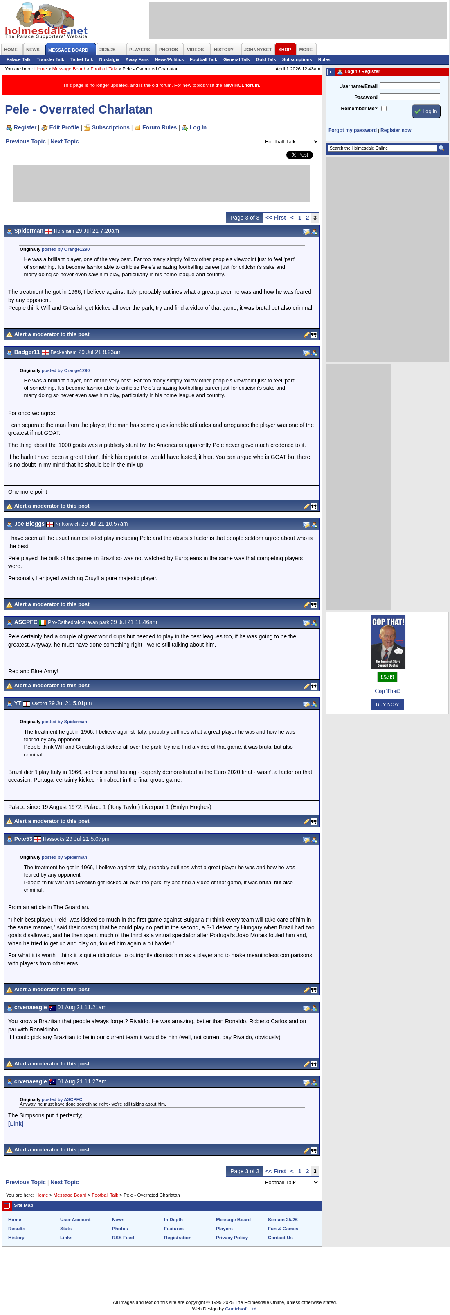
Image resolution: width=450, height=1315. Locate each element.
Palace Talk (19, 59)
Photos (120, 1228)
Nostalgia (109, 59)
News (118, 1219)
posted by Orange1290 (66, 249)
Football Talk (203, 59)
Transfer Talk (50, 59)
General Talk (236, 59)
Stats (66, 1228)
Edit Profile (64, 127)
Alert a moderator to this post (52, 334)
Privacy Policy (232, 1237)
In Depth (173, 1219)
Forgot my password (352, 130)
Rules (324, 59)
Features (174, 1228)
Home (40, 68)
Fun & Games (283, 1228)
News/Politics (169, 59)
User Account (75, 1219)
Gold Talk (266, 59)
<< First (276, 217)
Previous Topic (26, 141)
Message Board (69, 68)
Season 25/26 (283, 1219)
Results (16, 1228)
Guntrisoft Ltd (241, 1308)
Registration (177, 1237)
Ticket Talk (81, 59)
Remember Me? (359, 108)
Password (366, 97)
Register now (395, 130)
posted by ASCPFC (62, 1099)
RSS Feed (123, 1237)
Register (25, 127)
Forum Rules (159, 127)
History (16, 1237)
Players (224, 1228)
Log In (198, 127)
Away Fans (137, 59)
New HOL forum (241, 85)
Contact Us (280, 1237)
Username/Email (358, 86)
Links (66, 1237)
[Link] (16, 1123)
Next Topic (64, 141)
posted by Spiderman (64, 721)
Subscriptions (297, 59)
